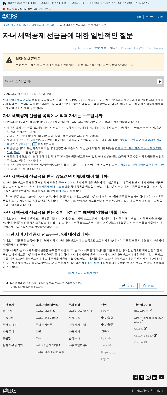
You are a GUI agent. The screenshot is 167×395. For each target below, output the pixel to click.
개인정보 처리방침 (142, 390)
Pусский (106, 338)
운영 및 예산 (10, 325)
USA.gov (140, 329)
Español (87, 48)
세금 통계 (8, 331)
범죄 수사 (74, 338)
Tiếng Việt (139, 48)
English (76, 48)
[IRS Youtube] (161, 377)
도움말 (7, 338)
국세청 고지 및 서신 (80, 311)
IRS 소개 (7, 311)
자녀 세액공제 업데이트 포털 (50, 187)
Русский (126, 48)
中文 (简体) (107, 318)
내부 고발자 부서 (78, 345)
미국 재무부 (143, 311)
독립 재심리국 (44, 325)
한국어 (114, 48)
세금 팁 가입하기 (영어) (83, 273)
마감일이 (63, 191)
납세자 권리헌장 (45, 311)
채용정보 (8, 318)
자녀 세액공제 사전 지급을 (18, 100)
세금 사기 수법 (77, 325)
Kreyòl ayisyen (156, 48)
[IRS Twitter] (142, 378)
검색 (139, 17)
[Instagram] (148, 377)
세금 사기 (74, 331)
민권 (38, 331)
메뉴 (161, 17)
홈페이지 (8, 25)
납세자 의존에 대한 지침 (50, 352)
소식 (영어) (22, 25)
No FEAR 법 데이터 (48, 345)
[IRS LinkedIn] (154, 378)
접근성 (160, 390)
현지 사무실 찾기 (13, 345)
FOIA (38, 338)
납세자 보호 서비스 (47, 318)
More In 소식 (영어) (83, 81)
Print (151, 286)
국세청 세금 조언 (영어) (44, 25)
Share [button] (130, 286)
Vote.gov (140, 342)
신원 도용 (74, 318)
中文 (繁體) (100, 48)
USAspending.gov (145, 336)
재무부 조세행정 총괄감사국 (148, 320)
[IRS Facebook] (135, 377)
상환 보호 (93, 263)
